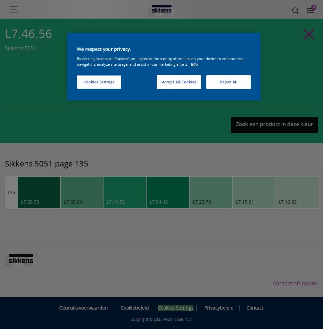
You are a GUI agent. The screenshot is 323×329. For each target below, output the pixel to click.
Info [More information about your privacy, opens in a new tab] (194, 64)
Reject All (229, 81)
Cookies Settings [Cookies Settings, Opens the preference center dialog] (98, 81)
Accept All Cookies (179, 81)
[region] (164, 66)
